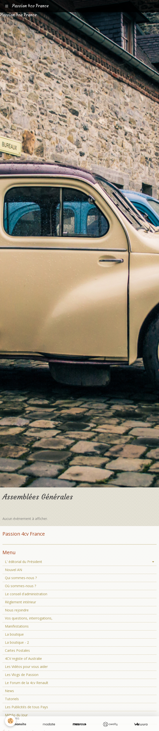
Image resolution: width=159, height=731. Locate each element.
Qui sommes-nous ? (21, 577)
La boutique (14, 634)
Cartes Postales (17, 650)
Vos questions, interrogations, (28, 618)
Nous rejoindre (17, 610)
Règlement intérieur (20, 602)
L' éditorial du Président (23, 561)
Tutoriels (12, 699)
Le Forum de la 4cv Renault (26, 682)
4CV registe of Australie (23, 658)
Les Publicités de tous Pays (26, 707)
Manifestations (17, 626)
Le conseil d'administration (26, 594)
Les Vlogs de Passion (21, 674)
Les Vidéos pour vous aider (26, 666)
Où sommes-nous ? (20, 586)
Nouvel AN (13, 569)
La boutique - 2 (17, 642)
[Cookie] (10, 720)
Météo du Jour (16, 715)
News (9, 690)
